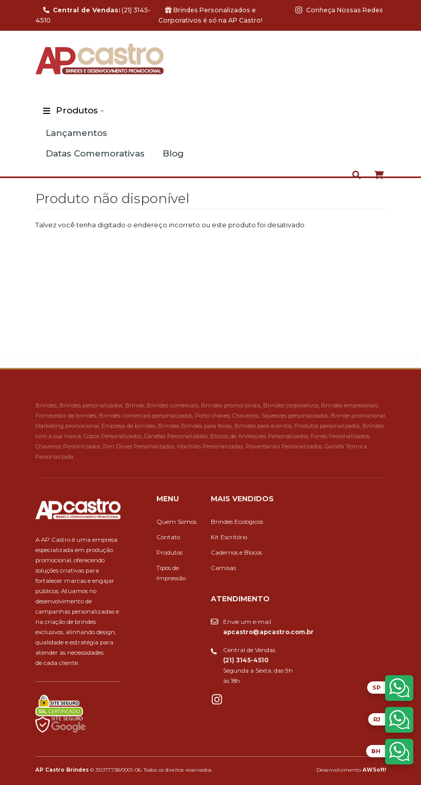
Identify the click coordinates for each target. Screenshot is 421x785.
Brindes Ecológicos (237, 521)
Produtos (77, 110)
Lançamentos (76, 133)
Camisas (223, 568)
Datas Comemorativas (95, 153)
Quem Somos (176, 521)
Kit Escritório (229, 537)
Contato (168, 537)
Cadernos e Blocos (236, 552)
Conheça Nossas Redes (339, 10)
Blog (173, 153)
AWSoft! (374, 770)
